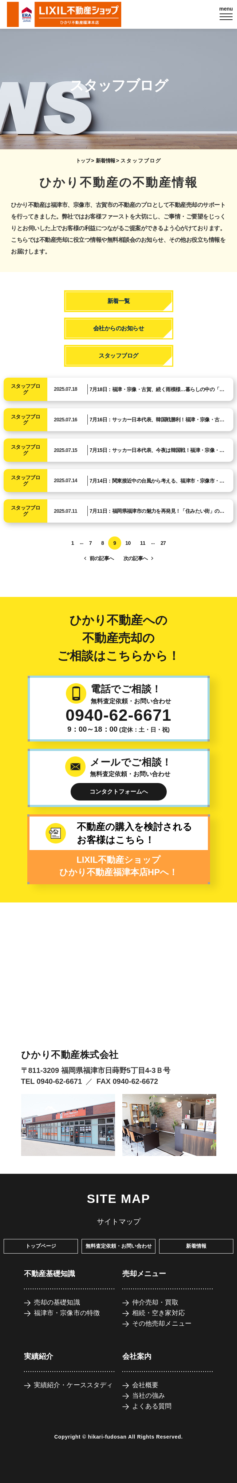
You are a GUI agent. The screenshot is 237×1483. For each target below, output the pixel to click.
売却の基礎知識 (57, 1302)
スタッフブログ (118, 356)
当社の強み (148, 1395)
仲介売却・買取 (155, 1302)
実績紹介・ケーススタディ (73, 1385)
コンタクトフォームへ (119, 791)
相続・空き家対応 (158, 1313)
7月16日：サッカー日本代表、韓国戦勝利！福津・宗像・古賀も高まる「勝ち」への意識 (157, 421)
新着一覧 (118, 301)
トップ (83, 161)
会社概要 (145, 1385)
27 (163, 543)
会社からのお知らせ (118, 328)
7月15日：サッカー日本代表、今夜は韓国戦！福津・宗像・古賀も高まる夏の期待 (157, 451)
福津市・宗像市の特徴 (67, 1313)
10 (127, 543)
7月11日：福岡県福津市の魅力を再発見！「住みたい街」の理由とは (157, 512)
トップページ (40, 1246)
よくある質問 (152, 1406)
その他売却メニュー (162, 1323)
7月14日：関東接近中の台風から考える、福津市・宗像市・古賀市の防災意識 (157, 482)
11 (142, 543)
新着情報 (105, 161)
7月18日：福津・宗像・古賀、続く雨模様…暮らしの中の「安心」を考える (157, 390)
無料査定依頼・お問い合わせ (119, 1246)
